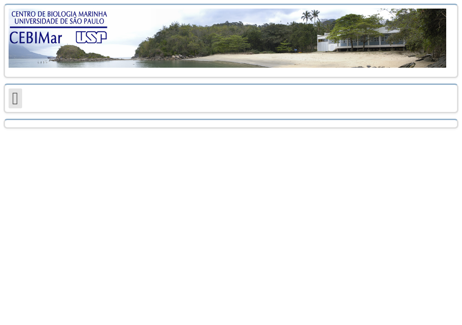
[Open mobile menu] (15, 98)
